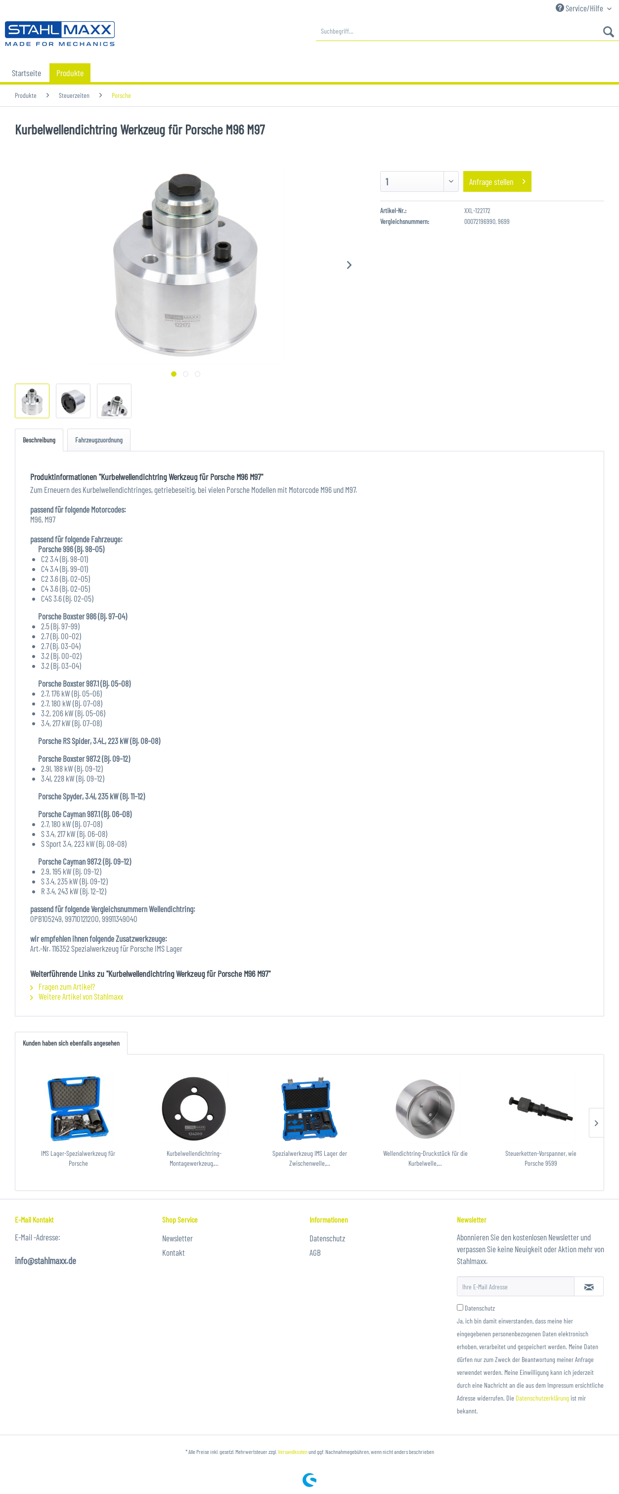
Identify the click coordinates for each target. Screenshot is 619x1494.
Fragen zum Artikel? (62, 986)
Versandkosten (293, 1451)
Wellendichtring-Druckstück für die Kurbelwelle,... (425, 1158)
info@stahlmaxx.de (45, 1260)
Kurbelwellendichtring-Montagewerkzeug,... (194, 1158)
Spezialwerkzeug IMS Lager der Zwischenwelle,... (309, 1158)
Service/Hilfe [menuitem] (580, 8)
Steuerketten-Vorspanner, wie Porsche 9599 (540, 1158)
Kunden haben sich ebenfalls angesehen (71, 1043)
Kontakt (173, 1252)
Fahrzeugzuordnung (99, 440)
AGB (315, 1252)
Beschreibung (39, 440)
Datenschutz (327, 1238)
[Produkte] (69, 72)
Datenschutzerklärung (542, 1398)
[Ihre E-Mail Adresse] (516, 1286)
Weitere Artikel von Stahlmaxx (76, 996)
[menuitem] (467, 31)
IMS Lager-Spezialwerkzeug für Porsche (78, 1158)
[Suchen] (608, 31)
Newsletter (177, 1238)
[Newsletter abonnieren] (589, 1286)
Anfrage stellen (497, 180)
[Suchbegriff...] (467, 31)
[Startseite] (26, 72)
